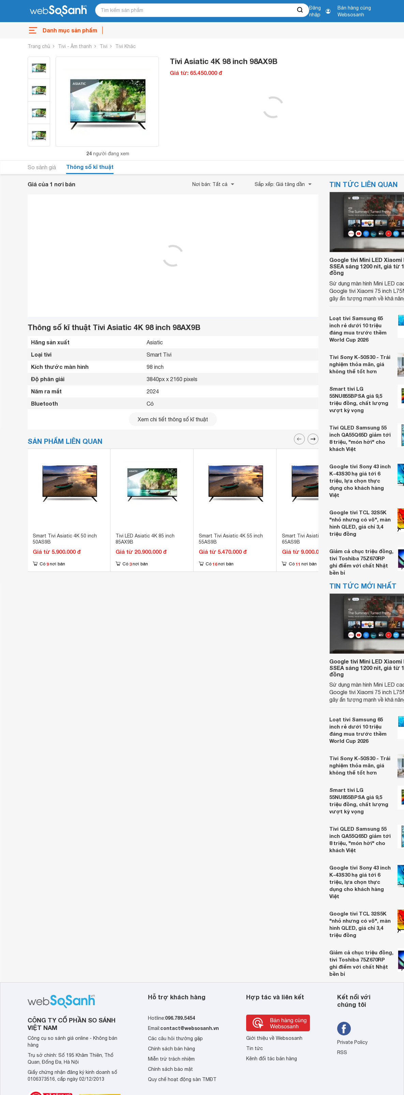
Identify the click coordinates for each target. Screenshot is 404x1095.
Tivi (103, 46)
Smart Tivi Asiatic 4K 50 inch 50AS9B (65, 539)
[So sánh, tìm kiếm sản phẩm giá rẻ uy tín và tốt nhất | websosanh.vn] (58, 11)
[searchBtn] (300, 10)
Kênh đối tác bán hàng (271, 1058)
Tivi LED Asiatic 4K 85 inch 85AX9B (145, 539)
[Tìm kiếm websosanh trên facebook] (344, 1028)
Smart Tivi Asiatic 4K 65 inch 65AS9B (314, 539)
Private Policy (352, 1042)
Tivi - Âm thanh (75, 46)
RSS (342, 1052)
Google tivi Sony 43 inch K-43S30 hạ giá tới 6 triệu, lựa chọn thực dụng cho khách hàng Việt (360, 480)
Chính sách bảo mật (170, 1069)
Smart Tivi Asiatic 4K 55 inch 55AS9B (231, 539)
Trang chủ (39, 46)
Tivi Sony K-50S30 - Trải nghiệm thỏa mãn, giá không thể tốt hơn (359, 364)
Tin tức (254, 1048)
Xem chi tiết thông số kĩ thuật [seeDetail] (173, 419)
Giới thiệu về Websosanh (274, 1038)
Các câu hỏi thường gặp (175, 1038)
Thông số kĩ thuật (90, 166)
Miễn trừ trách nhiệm (171, 1059)
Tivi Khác (125, 46)
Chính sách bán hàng (171, 1048)
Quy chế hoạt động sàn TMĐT (182, 1079)
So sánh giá (42, 167)
